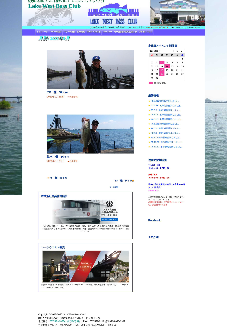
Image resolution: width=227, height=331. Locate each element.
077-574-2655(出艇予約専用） (157, 27)
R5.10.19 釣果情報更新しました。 (167, 147)
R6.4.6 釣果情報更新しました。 (166, 133)
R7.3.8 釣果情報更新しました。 (166, 110)
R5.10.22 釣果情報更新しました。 (167, 142)
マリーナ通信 (69, 32)
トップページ (42, 32)
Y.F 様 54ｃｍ (57, 92)
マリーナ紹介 (55, 32)
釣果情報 (81, 32)
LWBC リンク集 (93, 32)
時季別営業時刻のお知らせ (125, 32)
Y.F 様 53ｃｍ (58, 177)
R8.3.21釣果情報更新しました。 (165, 101)
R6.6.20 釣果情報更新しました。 (166, 119)
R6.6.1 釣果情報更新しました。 (166, 128)
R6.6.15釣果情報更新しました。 (165, 124)
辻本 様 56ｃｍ (58, 156)
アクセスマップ (145, 32)
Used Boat (107, 32)
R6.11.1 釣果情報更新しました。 (166, 115)
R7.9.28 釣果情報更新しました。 (166, 105)
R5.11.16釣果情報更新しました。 (166, 137)
